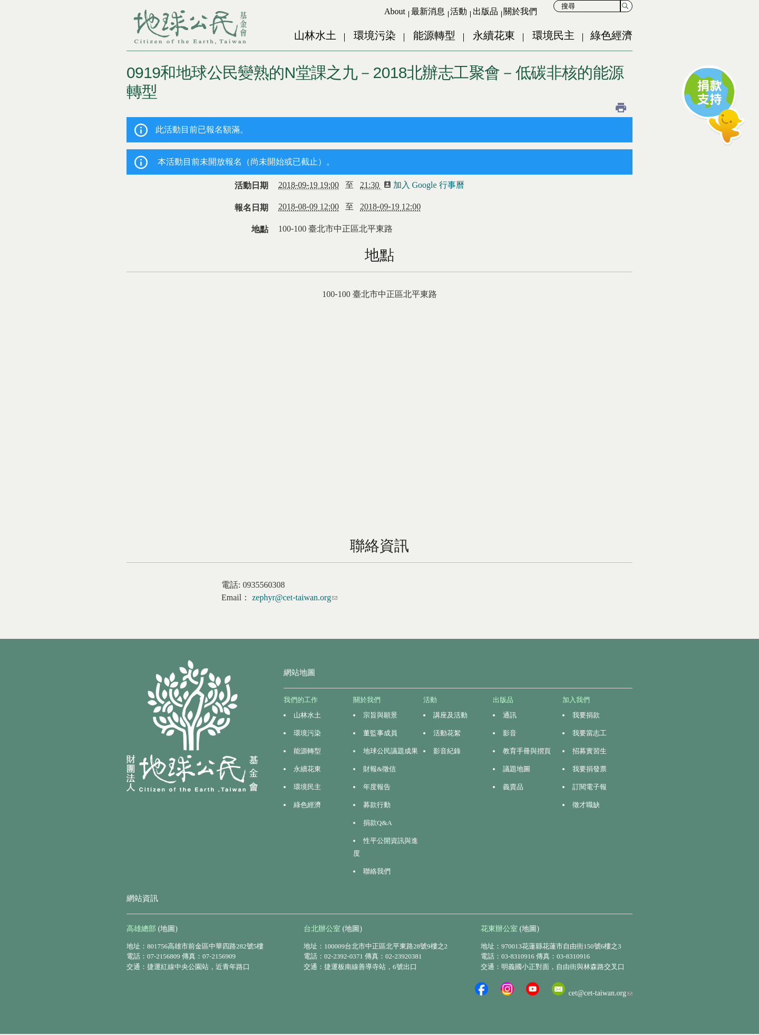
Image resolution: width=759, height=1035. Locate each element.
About (394, 11)
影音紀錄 (447, 751)
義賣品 (513, 787)
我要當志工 (589, 733)
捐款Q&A (377, 823)
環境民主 (553, 35)
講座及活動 (450, 715)
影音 (510, 733)
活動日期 (251, 185)
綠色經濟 (611, 35)
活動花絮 (447, 733)
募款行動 (377, 805)
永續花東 (494, 35)
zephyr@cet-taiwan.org (294, 597)
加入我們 (576, 700)
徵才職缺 (586, 805)
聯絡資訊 (379, 546)
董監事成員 (380, 733)
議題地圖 (516, 769)
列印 (621, 107)
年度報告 (377, 787)
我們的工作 (301, 700)
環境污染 (375, 35)
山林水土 (315, 35)
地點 (259, 229)
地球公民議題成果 (390, 751)
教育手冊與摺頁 (527, 751)
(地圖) (168, 929)
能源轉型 (434, 35)
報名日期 (251, 207)
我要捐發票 (589, 769)
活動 (458, 11)
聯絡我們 (377, 871)
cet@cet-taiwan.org (600, 993)
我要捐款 (586, 715)
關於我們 (520, 11)
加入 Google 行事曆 (427, 184)
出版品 (485, 11)
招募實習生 (589, 751)
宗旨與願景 (380, 715)
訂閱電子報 (589, 787)
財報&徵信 (379, 769)
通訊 (510, 715)
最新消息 (428, 11)
